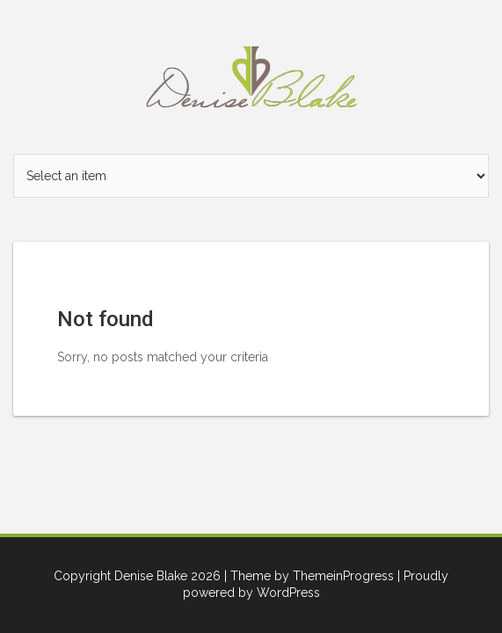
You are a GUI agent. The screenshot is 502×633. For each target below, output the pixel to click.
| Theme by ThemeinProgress (309, 576)
